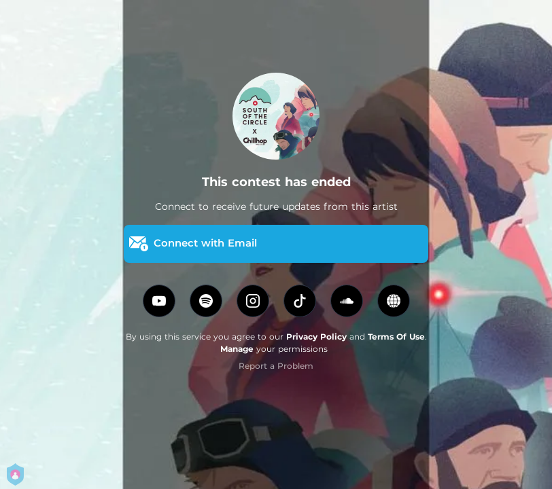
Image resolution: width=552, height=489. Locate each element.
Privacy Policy (316, 336)
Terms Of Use (396, 336)
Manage (237, 349)
